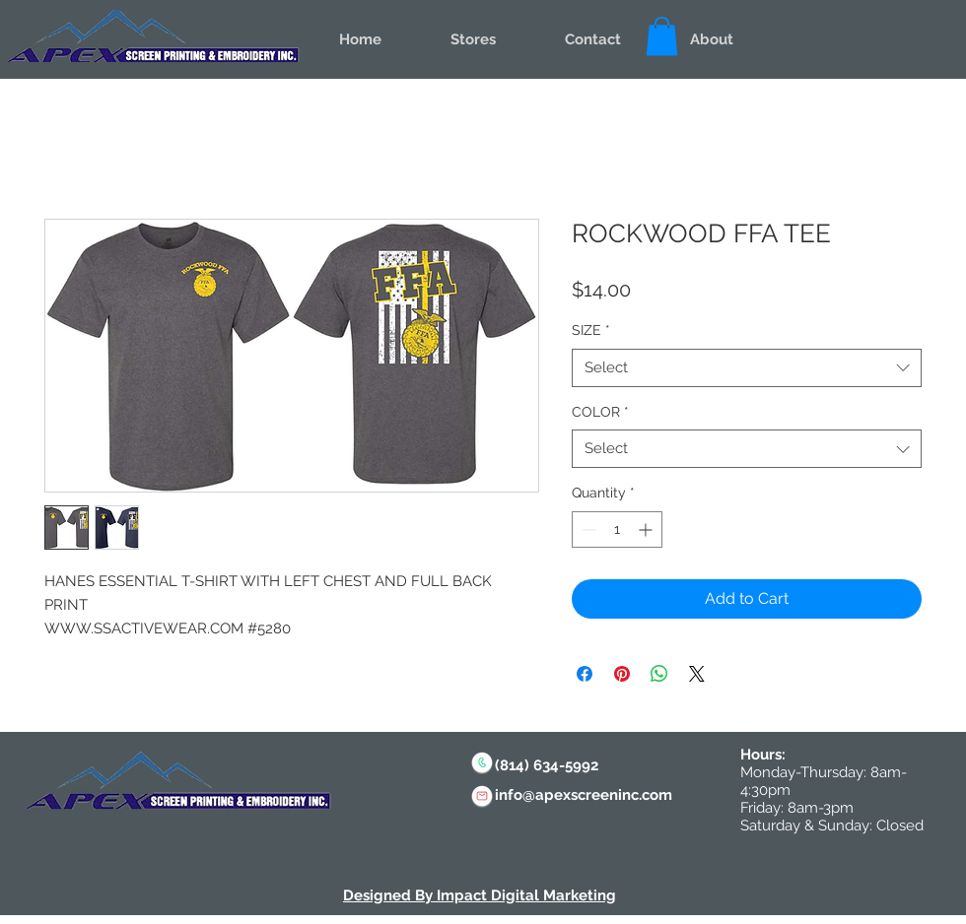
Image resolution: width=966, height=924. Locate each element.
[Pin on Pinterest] (622, 674)
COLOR (600, 412)
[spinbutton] (617, 529)
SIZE (591, 330)
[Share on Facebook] (584, 674)
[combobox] (747, 368)
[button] (662, 36)
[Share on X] (697, 674)
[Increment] (647, 529)
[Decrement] (587, 529)
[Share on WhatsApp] (659, 674)
